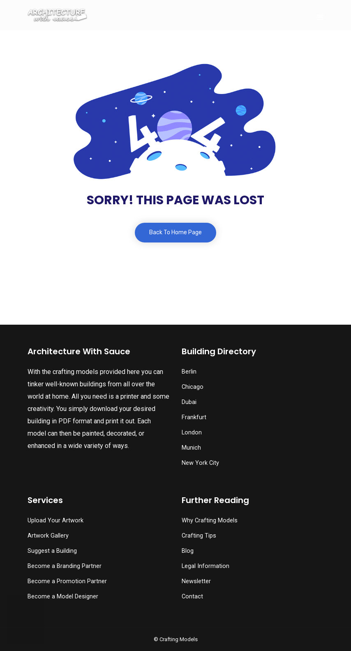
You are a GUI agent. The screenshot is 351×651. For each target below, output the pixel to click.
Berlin (189, 371)
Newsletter (196, 581)
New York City (200, 462)
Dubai (189, 402)
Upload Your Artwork (55, 520)
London (192, 432)
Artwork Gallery (48, 535)
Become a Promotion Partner (67, 581)
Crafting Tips (199, 535)
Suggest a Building (52, 550)
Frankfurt (194, 417)
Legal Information (205, 566)
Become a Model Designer (63, 596)
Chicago (192, 386)
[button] (25, 628)
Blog (188, 550)
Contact (192, 596)
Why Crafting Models (210, 520)
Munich (191, 447)
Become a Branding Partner (65, 566)
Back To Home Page (175, 232)
